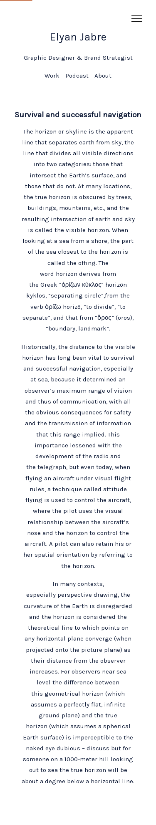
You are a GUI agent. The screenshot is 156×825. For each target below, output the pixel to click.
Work (52, 75)
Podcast (77, 75)
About (102, 75)
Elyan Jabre (78, 36)
